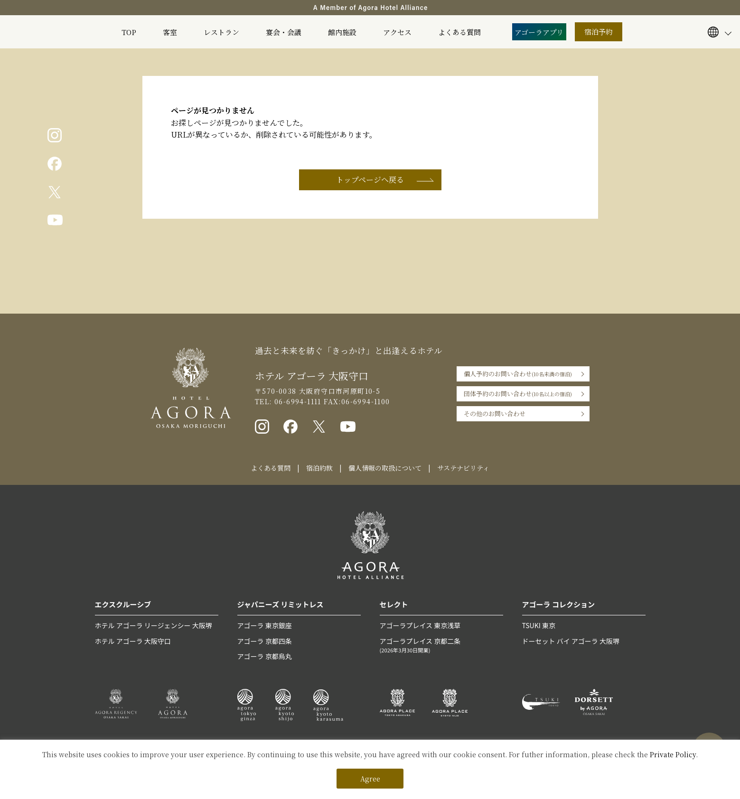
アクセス (397, 32)
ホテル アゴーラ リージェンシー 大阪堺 (153, 625)
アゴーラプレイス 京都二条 (441, 645)
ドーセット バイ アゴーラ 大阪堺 (570, 641)
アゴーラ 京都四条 (264, 641)
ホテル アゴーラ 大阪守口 (133, 641)
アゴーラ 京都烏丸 (264, 656)
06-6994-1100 (365, 401)
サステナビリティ (463, 468)
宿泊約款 (319, 468)
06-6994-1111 (296, 401)
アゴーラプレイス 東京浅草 (420, 625)
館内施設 (342, 32)
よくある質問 (459, 32)
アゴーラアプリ (539, 32)
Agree (370, 778)
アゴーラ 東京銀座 (264, 625)
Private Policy (673, 754)
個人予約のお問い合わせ (518, 374)
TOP (129, 32)
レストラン (221, 32)
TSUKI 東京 (538, 625)
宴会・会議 (283, 32)
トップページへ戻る (370, 179)
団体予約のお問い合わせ (518, 394)
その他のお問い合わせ (494, 413)
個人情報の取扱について (385, 468)
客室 (170, 32)
